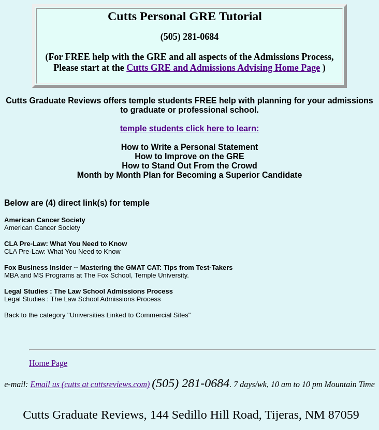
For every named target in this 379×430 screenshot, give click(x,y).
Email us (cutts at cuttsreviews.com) (90, 384)
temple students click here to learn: (189, 128)
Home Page (48, 363)
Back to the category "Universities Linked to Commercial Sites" (97, 315)
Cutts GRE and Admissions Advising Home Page (223, 68)
